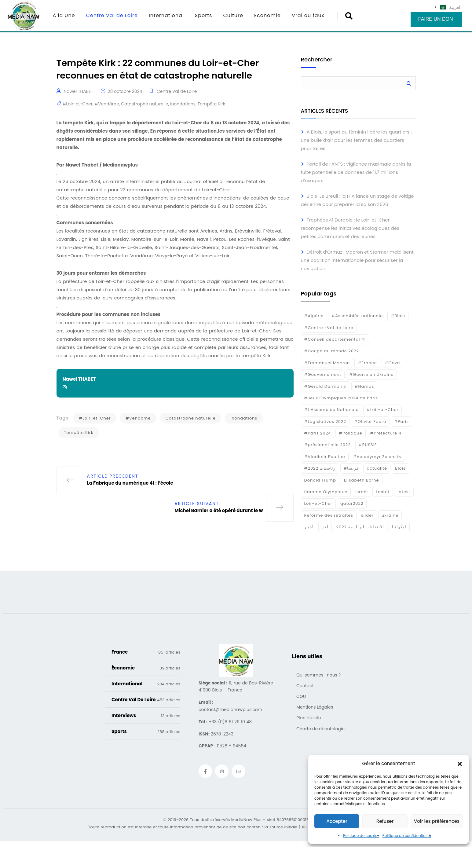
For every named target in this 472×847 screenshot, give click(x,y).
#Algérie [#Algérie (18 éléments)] (314, 316)
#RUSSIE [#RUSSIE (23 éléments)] (368, 445)
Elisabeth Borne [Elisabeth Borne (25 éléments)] (361, 480)
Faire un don (435, 19)
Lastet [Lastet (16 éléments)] (383, 492)
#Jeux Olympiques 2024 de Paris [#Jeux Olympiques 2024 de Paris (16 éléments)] (341, 398)
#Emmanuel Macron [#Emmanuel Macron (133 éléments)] (327, 363)
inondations (183, 104)
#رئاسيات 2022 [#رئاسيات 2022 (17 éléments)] (320, 468)
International (166, 15)
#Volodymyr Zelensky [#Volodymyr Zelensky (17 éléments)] (377, 457)
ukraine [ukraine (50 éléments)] (390, 515)
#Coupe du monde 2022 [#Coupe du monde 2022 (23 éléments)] (331, 351)
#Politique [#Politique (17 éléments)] (350, 433)
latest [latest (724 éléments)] (403, 492)
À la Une (64, 15)
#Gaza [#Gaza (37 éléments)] (392, 363)
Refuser (384, 821)
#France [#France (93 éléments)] (367, 363)
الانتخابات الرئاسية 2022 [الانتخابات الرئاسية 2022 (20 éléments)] (360, 527)
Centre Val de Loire (112, 15)
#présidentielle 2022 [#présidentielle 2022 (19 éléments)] (327, 445)
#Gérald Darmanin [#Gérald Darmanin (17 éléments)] (325, 386)
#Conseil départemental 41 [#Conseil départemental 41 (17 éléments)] (335, 339)
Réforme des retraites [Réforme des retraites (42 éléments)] (328, 515)
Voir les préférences (436, 821)
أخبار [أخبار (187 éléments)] (309, 527)
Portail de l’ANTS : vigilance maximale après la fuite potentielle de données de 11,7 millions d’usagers (356, 172)
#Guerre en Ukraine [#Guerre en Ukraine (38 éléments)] (371, 374)
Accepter (336, 821)
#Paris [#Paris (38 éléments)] (401, 421)
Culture (233, 15)
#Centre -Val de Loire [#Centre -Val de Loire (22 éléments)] (328, 328)
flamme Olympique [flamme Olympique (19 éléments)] (326, 492)
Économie (267, 15)
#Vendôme (106, 104)
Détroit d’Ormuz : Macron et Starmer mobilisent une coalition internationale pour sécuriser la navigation (357, 260)
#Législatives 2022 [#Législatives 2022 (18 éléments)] (325, 421)
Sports (203, 15)
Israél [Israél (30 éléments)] (361, 492)
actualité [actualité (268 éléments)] (377, 468)
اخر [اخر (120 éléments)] (325, 527)
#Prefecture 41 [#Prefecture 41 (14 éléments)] (386, 433)
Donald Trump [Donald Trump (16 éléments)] (320, 480)
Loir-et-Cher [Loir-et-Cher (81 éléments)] (318, 503)
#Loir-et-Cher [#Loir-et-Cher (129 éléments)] (382, 410)
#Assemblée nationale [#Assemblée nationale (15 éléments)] (357, 316)
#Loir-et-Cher (78, 104)
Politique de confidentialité (406, 835)
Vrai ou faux (308, 15)
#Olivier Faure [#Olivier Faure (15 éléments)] (370, 421)
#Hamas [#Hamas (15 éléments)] (364, 386)
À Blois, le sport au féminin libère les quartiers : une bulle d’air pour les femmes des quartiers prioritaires (356, 140)
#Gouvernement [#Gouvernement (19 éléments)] (323, 374)
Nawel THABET (78, 92)
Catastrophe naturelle (144, 104)
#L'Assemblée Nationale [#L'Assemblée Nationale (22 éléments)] (331, 410)
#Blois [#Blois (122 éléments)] (398, 316)
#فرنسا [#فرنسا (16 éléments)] (351, 468)
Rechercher (316, 60)
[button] (460, 764)
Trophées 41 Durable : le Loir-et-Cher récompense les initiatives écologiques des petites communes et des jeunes (350, 228)
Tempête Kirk (211, 104)
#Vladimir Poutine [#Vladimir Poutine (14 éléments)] (324, 457)
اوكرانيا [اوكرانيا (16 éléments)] (399, 527)
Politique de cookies (361, 835)
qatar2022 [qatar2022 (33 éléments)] (352, 503)
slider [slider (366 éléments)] (367, 515)
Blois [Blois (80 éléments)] (400, 468)
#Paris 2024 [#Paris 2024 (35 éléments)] (317, 433)
